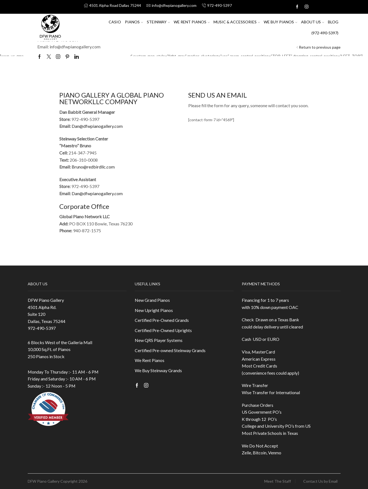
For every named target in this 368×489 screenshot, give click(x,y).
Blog (333, 22)
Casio (115, 22)
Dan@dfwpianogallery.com (97, 126)
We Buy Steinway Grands (158, 370)
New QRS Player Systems (158, 340)
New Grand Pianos (152, 300)
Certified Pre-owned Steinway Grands (170, 350)
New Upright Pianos (154, 310)
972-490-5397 (42, 328)
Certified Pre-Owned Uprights (163, 330)
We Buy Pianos (280, 22)
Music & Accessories (237, 22)
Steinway (158, 22)
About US (312, 22)
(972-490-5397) (324, 33)
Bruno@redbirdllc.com (93, 166)
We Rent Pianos (192, 22)
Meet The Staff (277, 481)
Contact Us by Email (320, 481)
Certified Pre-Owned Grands (162, 320)
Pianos (134, 22)
